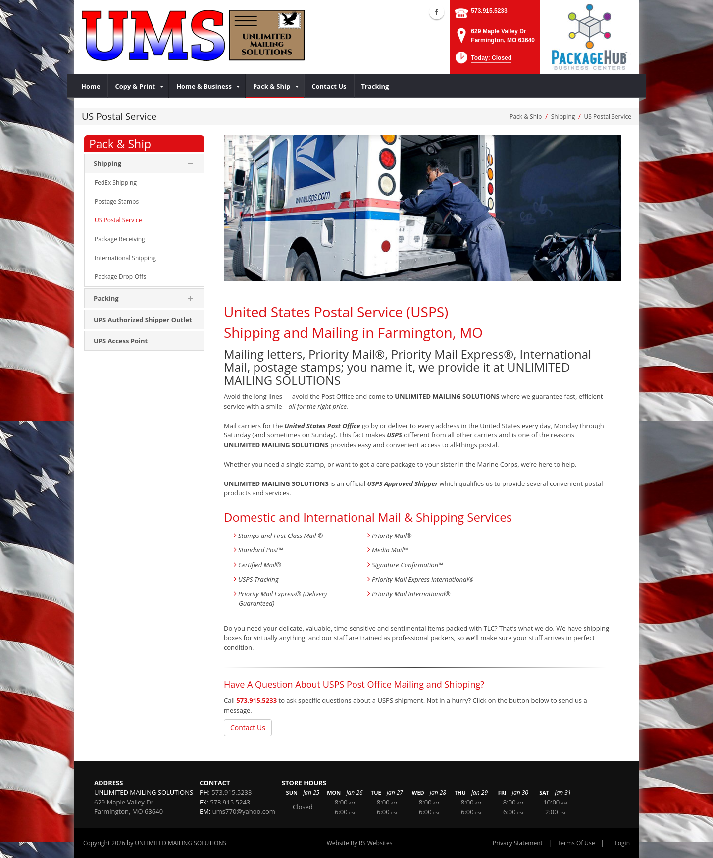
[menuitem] (90, 86)
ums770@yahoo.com (243, 811)
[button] (482, 60)
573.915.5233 (489, 10)
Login (622, 843)
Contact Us (247, 727)
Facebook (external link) (436, 11)
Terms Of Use (576, 843)
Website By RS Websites (360, 843)
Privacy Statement (518, 843)
